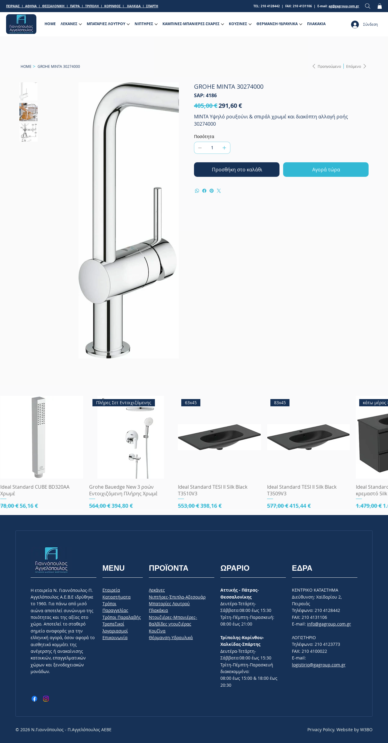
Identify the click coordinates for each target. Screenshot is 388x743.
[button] (379, 6)
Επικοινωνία (115, 637)
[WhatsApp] (197, 191)
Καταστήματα (116, 597)
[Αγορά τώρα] (326, 169)
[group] (194, 452)
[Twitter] (219, 191)
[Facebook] (204, 191)
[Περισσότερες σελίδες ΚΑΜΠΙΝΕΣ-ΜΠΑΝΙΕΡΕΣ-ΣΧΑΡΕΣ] (222, 24)
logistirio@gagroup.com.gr (319, 665)
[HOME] (26, 66)
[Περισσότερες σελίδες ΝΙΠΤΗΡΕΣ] (156, 24)
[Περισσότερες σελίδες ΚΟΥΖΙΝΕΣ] (250, 24)
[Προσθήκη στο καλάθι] (236, 169)
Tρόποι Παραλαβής (121, 617)
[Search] (367, 6)
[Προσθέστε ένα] (224, 148)
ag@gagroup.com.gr (344, 6)
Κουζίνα (157, 631)
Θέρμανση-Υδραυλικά (171, 637)
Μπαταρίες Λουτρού (169, 603)
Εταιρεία (111, 590)
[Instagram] (46, 698)
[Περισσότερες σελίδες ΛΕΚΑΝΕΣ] (80, 24)
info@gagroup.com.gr (329, 624)
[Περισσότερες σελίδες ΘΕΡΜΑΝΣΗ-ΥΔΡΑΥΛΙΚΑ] (300, 24)
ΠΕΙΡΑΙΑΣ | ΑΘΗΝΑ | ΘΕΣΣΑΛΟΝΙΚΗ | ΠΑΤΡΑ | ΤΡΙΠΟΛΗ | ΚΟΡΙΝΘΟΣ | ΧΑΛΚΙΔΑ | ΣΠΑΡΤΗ (82, 6)
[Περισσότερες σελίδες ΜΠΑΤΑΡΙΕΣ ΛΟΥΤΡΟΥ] (128, 24)
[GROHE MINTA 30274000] (59, 66)
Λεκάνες (157, 590)
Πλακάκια (158, 610)
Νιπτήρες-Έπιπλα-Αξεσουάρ (177, 597)
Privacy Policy (320, 729)
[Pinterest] (212, 191)
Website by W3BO (354, 729)
